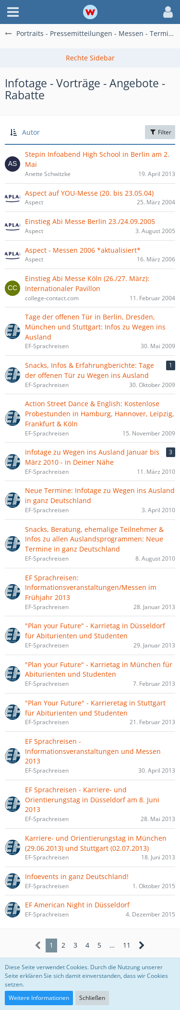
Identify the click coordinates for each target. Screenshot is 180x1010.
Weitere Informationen (39, 998)
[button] (13, 12)
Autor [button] (31, 132)
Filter (160, 132)
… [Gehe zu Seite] (112, 945)
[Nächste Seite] (142, 945)
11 (127, 945)
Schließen (92, 998)
